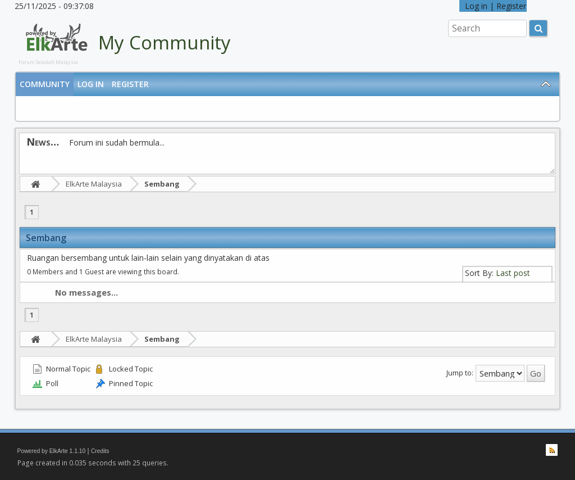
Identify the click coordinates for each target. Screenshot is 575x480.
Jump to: (459, 373)
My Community (164, 42)
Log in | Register (493, 6)
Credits (100, 451)
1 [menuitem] (32, 212)
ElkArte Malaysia (94, 184)
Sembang (162, 184)
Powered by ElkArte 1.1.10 (51, 451)
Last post (513, 273)
